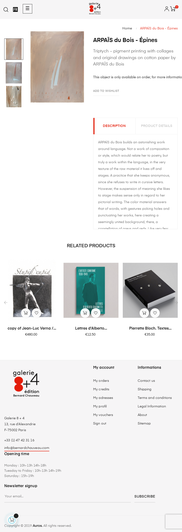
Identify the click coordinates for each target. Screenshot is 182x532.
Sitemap (144, 423)
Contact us (146, 381)
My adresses (103, 398)
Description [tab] (114, 126)
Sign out (99, 423)
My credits (101, 389)
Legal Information (152, 406)
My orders (101, 381)
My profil (100, 406)
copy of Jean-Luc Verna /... (32, 329)
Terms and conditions (155, 398)
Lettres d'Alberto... (91, 329)
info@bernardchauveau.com (26, 448)
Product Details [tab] (156, 126)
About (142, 415)
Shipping (145, 389)
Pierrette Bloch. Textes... (150, 329)
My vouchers (103, 415)
